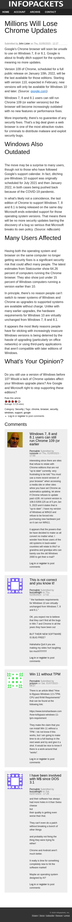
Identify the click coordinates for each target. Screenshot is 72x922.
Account (19, 12)
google (27, 412)
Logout (67, 915)
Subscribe (50, 915)
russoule (34, 453)
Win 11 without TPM (45, 674)
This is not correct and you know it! (43, 581)
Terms (42, 915)
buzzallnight (36, 592)
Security (19, 409)
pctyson (33, 683)
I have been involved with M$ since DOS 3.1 (45, 779)
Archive (35, 12)
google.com (38, 91)
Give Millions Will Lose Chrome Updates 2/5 (9, 401)
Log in (11, 416)
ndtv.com (53, 229)
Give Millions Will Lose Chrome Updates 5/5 (19, 401)
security (54, 409)
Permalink (35, 451)
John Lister (24, 43)
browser (45, 409)
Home (5, 12)
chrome (35, 409)
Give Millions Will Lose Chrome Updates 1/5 (6, 401)
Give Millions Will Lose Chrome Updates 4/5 (16, 401)
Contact (50, 12)
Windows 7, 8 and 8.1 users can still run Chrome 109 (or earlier (45, 439)
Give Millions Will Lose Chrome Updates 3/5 (12, 401)
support (18, 412)
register (21, 416)
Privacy (35, 915)
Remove (59, 915)
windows (9, 412)
